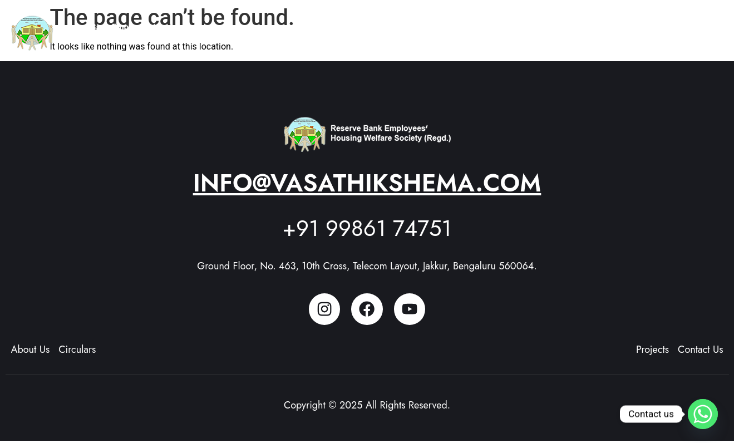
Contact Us (692, 28)
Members (572, 28)
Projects (513, 28)
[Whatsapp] (703, 414)
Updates (630, 28)
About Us (450, 28)
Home (396, 28)
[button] (450, 28)
